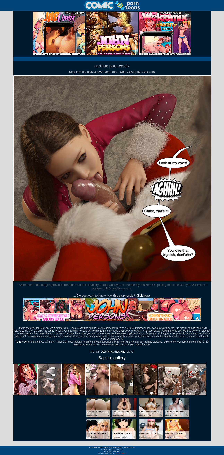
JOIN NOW (21, 341)
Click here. (143, 295)
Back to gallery (112, 357)
